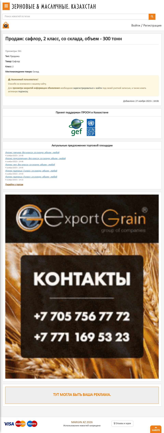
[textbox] (76, 16)
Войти (135, 25)
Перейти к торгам (14, 184)
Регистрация (152, 25)
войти (99, 88)
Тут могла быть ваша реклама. (82, 395)
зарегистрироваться (83, 88)
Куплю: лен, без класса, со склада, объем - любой (30, 164)
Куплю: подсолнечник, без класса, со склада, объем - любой (35, 158)
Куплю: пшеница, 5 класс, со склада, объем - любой (31, 171)
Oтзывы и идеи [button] (122, 423)
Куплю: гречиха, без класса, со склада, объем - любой (32, 152)
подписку (23, 91)
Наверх (156, 428)
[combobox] (76, 16)
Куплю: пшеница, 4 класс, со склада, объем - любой (31, 177)
